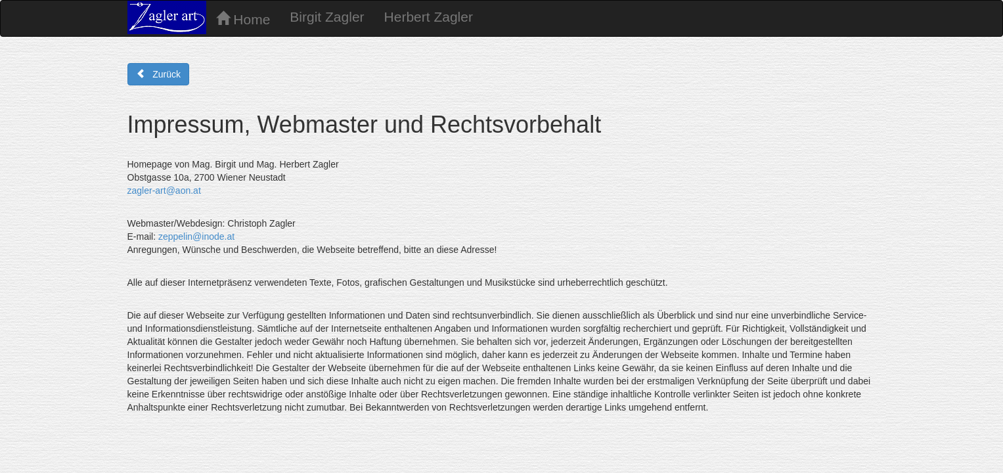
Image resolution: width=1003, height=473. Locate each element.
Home (243, 19)
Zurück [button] (158, 74)
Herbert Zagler (428, 16)
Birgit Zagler (327, 16)
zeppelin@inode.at (196, 236)
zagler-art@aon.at (164, 190)
